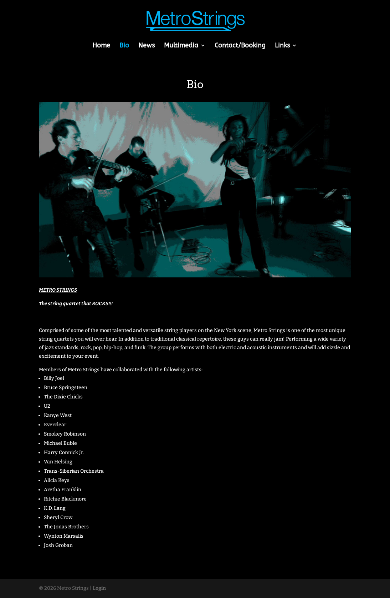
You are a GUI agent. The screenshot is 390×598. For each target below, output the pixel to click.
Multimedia (181, 46)
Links (282, 46)
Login (99, 588)
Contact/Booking (240, 46)
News (146, 46)
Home (101, 46)
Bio (124, 46)
